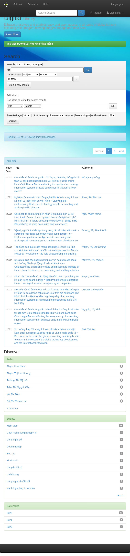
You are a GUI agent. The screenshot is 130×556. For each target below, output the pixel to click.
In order (69, 115)
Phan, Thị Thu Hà (91, 197)
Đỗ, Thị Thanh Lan (17, 401)
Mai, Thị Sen (88, 329)
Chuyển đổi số (14, 467)
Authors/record (99, 115)
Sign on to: (115, 12)
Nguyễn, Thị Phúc (91, 309)
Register (96, 12)
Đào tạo (11, 453)
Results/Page (14, 115)
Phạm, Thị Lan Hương (94, 247)
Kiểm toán (12, 425)
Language (117, 4)
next (121, 151)
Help (45, 4)
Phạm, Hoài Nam (91, 276)
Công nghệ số (14, 439)
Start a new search (19, 85)
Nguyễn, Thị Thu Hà (92, 260)
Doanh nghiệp (14, 446)
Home (18, 4)
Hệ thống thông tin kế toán (21, 488)
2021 (9, 520)
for (8, 69)
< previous (12, 408)
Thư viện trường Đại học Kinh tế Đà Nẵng (30, 43)
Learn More (12, 34)
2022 (9, 513)
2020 (9, 527)
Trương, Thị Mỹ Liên (92, 289)
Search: (11, 64)
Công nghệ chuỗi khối (18, 481)
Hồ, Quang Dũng (91, 177)
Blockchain (12, 460)
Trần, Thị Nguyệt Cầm (18, 387)
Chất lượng (13, 474)
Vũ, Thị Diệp (13, 394)
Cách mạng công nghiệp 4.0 (22, 432)
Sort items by (40, 115)
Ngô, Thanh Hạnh (91, 213)
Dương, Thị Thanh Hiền (94, 230)
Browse (33, 4)
